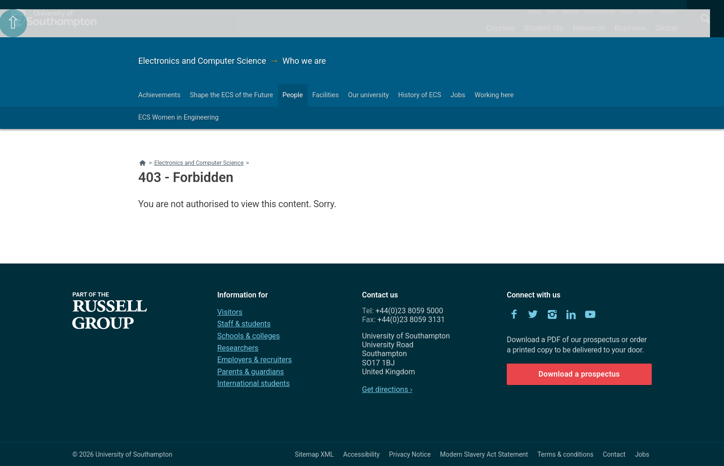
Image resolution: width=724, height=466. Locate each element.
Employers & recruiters (254, 359)
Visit (551, 11)
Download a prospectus (579, 374)
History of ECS (419, 95)
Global (666, 28)
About (534, 11)
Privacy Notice (409, 454)
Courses (500, 28)
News (626, 11)
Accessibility (361, 454)
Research (588, 28)
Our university (368, 95)
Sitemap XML (314, 454)
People (293, 95)
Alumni (570, 11)
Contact (668, 11)
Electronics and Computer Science (202, 61)
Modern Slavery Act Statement (484, 454)
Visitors (229, 312)
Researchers (237, 348)
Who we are (304, 61)
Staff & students (244, 323)
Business (630, 28)
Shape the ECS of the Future (231, 95)
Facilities (325, 95)
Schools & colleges (248, 335)
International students (253, 383)
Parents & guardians (250, 371)
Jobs (457, 95)
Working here (494, 95)
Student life (543, 28)
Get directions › (387, 389)
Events (646, 11)
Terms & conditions (565, 454)
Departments (599, 11)
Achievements (159, 95)
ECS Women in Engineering (178, 118)
